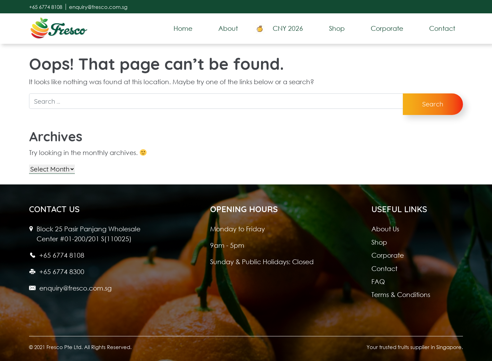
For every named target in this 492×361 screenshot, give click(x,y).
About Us (385, 229)
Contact (384, 268)
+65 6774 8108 (45, 7)
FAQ (378, 281)
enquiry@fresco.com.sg (98, 7)
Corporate (387, 255)
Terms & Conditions (400, 294)
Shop (379, 242)
